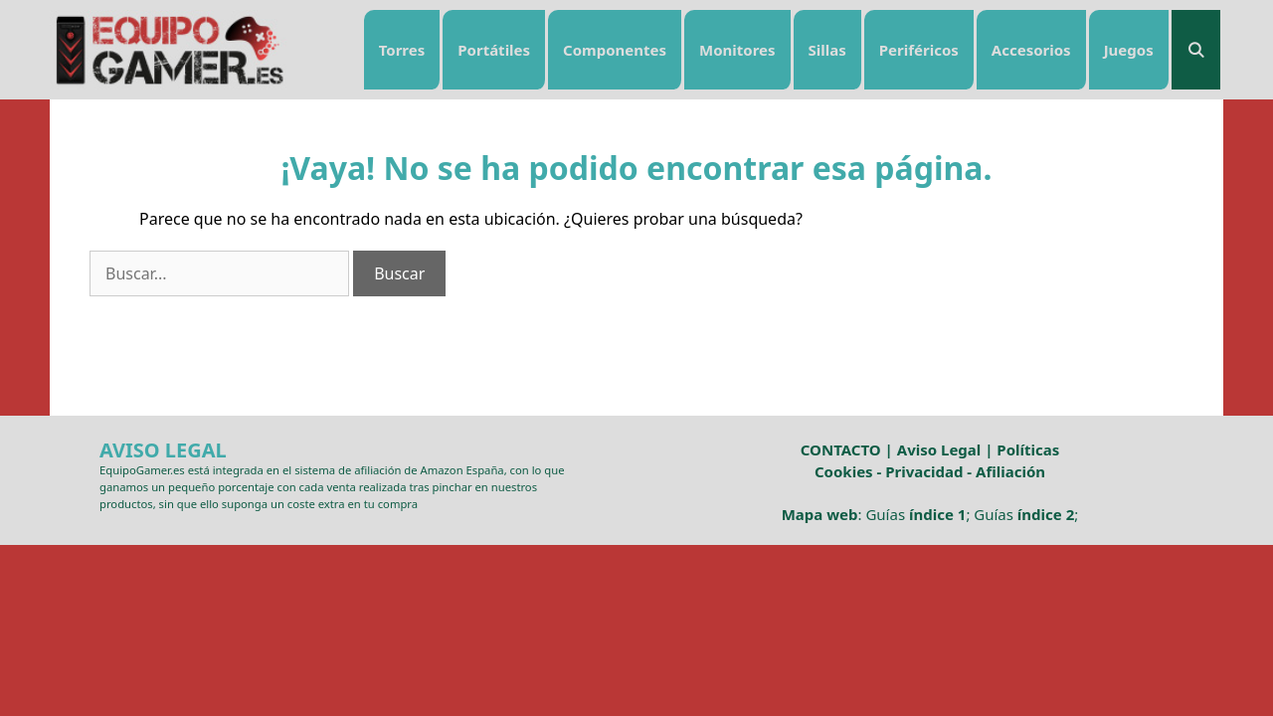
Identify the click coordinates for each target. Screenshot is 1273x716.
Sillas (827, 50)
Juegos (1129, 50)
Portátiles (493, 50)
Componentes (614, 50)
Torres (402, 50)
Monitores (737, 50)
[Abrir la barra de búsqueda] (1196, 50)
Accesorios (1031, 50)
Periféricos (919, 50)
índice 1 (937, 514)
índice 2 (1045, 514)
